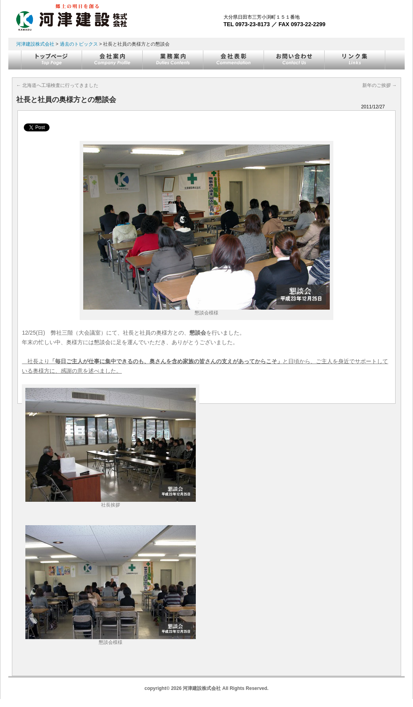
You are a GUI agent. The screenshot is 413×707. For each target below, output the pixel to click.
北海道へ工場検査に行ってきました (57, 85)
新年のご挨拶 (379, 85)
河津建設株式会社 (35, 44)
